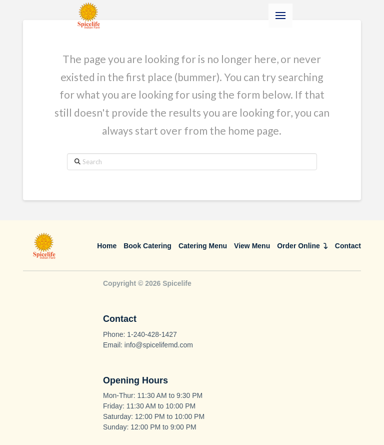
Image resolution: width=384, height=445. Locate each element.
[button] (280, 16)
